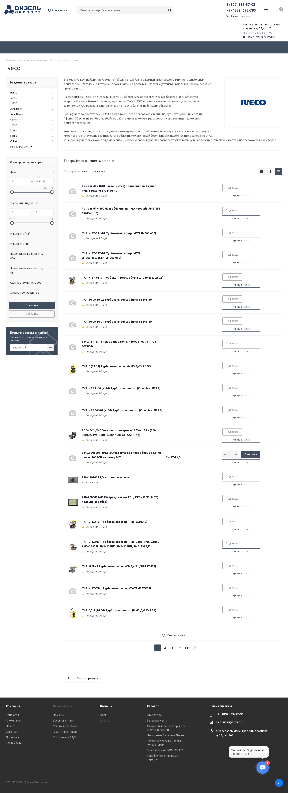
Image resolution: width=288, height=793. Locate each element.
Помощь (58, 715)
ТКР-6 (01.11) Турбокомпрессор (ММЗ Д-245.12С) (116, 366)
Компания (13, 706)
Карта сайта (14, 743)
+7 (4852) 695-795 (241, 10)
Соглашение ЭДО (64, 737)
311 (187, 647)
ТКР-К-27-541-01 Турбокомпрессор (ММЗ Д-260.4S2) (119, 233)
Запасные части (157, 720)
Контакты (12, 715)
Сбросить (32, 313)
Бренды (105, 720)
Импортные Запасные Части (165, 735)
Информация (62, 706)
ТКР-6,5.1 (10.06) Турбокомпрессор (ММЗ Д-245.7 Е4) (119, 610)
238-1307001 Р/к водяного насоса (105, 477)
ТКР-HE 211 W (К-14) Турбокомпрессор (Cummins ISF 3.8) (121, 388)
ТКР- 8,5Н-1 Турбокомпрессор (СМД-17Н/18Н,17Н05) (119, 566)
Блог (103, 715)
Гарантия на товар (65, 731)
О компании (14, 720)
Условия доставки (65, 726)
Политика (12, 737)
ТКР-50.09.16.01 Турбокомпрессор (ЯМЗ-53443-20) (117, 321)
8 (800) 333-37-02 (240, 4)
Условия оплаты (63, 720)
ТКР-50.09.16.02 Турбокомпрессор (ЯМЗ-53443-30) (117, 299)
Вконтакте (279, 783)
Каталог (153, 706)
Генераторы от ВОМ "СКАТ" (165, 750)
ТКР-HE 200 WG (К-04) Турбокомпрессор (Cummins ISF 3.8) (122, 410)
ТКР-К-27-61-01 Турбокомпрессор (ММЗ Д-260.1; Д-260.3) (122, 277)
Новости (11, 726)
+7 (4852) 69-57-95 (230, 714)
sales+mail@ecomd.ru (261, 37)
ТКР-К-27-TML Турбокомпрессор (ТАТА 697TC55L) (117, 588)
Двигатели (154, 715)
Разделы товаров (23, 82)
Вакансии (12, 731)
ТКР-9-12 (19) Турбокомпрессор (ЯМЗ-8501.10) (114, 521)
